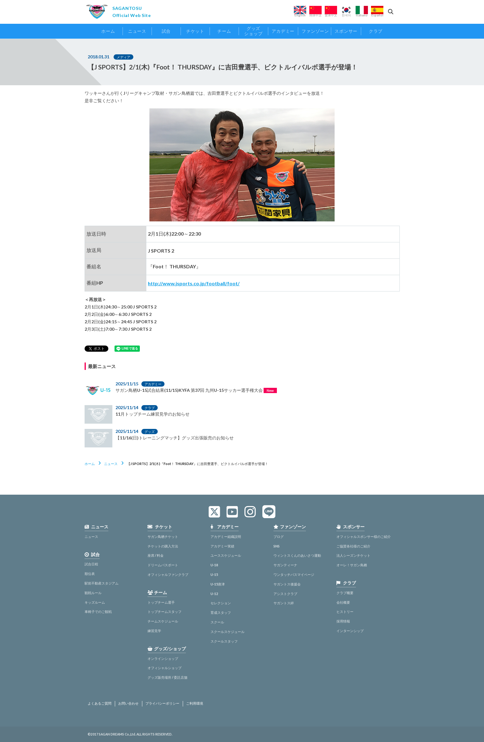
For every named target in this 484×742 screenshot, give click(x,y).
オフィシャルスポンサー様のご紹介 (363, 536)
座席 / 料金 (156, 555)
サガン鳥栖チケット (163, 536)
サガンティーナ (285, 565)
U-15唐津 (218, 584)
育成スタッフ (221, 612)
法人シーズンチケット (353, 555)
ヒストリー (344, 612)
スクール (217, 622)
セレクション (221, 603)
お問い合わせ (128, 703)
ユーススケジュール (226, 555)
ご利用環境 (194, 703)
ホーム (90, 464)
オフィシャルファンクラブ (168, 574)
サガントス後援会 (287, 584)
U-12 (214, 594)
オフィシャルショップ (165, 668)
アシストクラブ (285, 594)
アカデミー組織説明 (226, 536)
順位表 (90, 574)
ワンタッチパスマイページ (293, 574)
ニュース (111, 464)
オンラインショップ (163, 658)
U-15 (214, 574)
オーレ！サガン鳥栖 (351, 565)
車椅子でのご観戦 (98, 612)
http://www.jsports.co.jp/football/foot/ (194, 283)
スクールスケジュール (227, 632)
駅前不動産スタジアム (102, 583)
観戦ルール (93, 593)
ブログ (278, 536)
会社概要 (343, 602)
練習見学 (154, 631)
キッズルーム (95, 602)
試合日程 (91, 564)
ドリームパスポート (163, 565)
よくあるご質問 (99, 703)
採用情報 (343, 621)
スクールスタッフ (224, 641)
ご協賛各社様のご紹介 (353, 546)
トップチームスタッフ (165, 612)
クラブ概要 (344, 593)
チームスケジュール (163, 621)
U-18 (214, 565)
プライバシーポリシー (162, 703)
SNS (276, 546)
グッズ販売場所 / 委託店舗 (167, 677)
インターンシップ (350, 631)
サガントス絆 (283, 603)
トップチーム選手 (161, 602)
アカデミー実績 (222, 546)
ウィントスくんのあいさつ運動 (297, 555)
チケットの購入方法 (163, 546)
